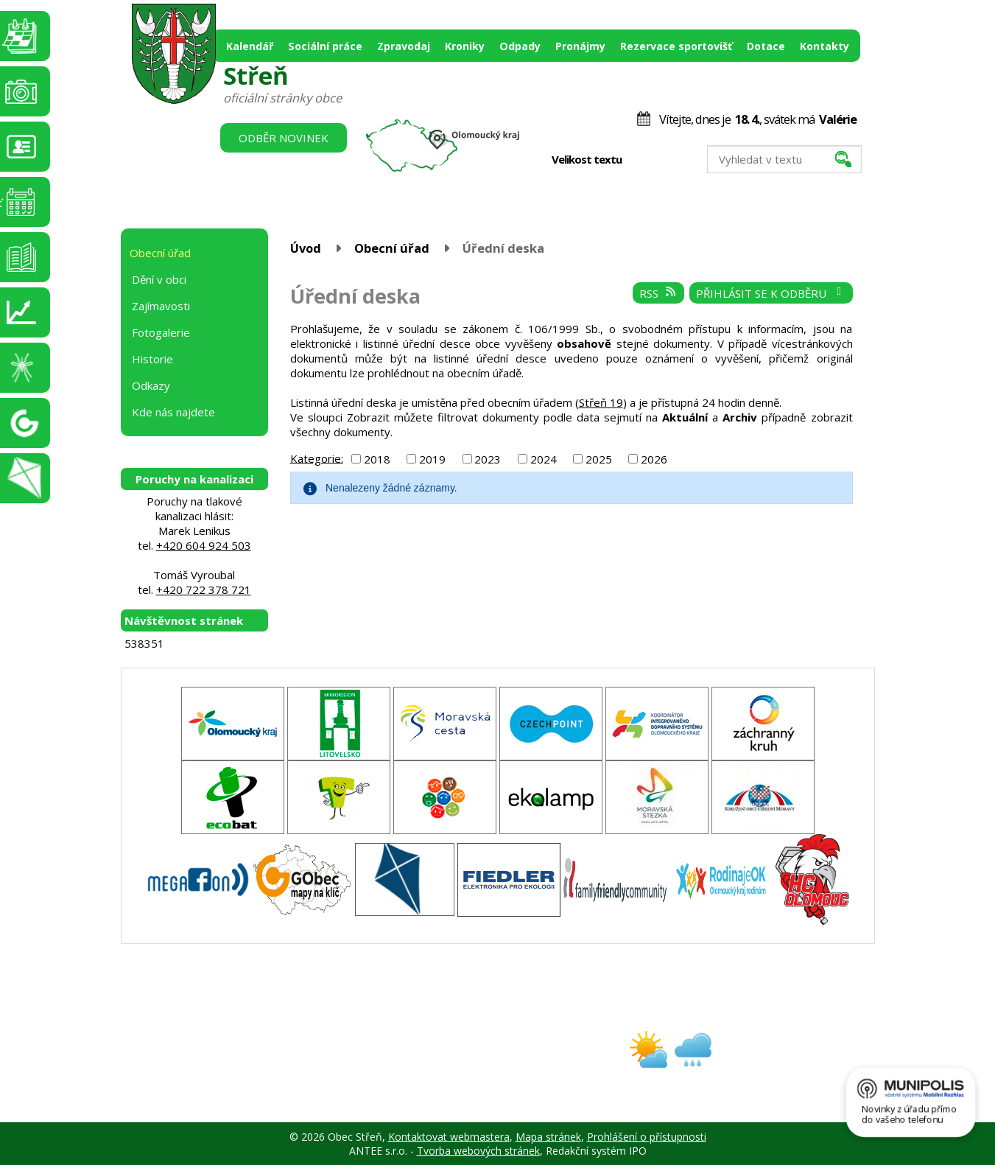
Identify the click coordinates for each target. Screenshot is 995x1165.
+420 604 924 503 (203, 545)
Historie (152, 358)
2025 (599, 459)
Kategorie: (316, 457)
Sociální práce (325, 46)
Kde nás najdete (173, 412)
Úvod (305, 247)
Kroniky (465, 46)
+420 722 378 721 (203, 589)
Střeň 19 (601, 402)
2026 (654, 459)
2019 (432, 459)
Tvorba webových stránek (478, 1151)
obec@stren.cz (445, 1062)
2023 (487, 459)
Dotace (766, 46)
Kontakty (824, 46)
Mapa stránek (548, 1137)
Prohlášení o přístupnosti (646, 1137)
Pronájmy (580, 46)
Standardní (658, 160)
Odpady (520, 46)
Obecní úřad (391, 247)
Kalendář (249, 46)
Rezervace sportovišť (676, 46)
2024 (543, 459)
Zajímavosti (161, 305)
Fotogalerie (161, 332)
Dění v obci (159, 279)
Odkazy (151, 385)
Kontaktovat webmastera (449, 1137)
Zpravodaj (403, 46)
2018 (377, 459)
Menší (642, 160)
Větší (673, 160)
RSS (658, 293)
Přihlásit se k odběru (770, 293)
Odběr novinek (283, 137)
